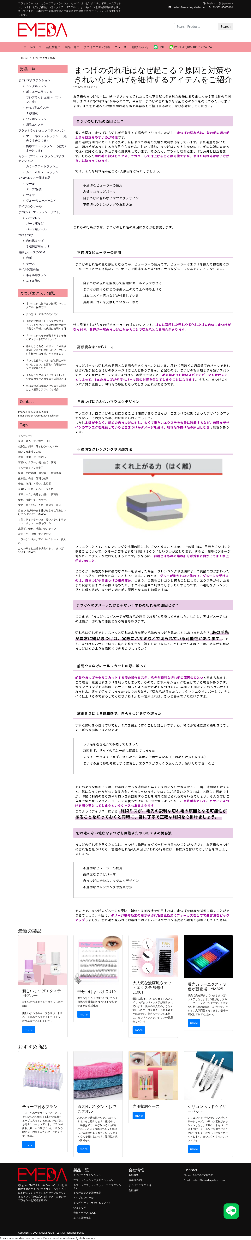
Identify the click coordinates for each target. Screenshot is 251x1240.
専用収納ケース (146, 1106)
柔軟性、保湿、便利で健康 (33, 478)
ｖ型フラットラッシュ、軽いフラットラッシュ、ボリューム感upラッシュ (42, 521)
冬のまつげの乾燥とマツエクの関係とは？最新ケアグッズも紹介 (46, 387)
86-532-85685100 (223, 7)
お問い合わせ (140, 47)
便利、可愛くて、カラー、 (33, 499)
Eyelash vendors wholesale (59, 1238)
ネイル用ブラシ (36, 275)
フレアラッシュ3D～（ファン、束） (44, 99)
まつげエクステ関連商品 (34, 178)
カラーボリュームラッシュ (43, 172)
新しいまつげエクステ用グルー (41, 993)
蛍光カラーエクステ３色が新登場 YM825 (207, 986)
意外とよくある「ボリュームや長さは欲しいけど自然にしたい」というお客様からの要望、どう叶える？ (46, 349)
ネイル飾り (33, 281)
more (29, 1029)
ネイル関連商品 (28, 269)
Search (226, 26)
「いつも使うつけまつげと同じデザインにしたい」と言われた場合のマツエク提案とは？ (46, 364)
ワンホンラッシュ (37, 119)
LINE (159, 47)
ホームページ (32, 47)
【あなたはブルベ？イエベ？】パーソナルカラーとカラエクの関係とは (46, 377)
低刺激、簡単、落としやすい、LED (38, 446)
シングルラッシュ (37, 86)
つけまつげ (25, 235)
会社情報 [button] (52, 47)
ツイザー (32, 195)
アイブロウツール (30, 206)
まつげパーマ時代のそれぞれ (42, 314)
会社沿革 (133, 1190)
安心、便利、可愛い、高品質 (34, 483)
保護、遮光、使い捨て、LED (34, 441)
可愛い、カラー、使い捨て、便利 (37, 462)
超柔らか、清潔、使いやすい (34, 534)
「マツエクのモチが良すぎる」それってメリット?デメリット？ (46, 337)
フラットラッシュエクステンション (41, 130)
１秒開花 (32, 113)
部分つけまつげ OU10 (96, 991)
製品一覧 (27, 69)
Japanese (227, 3)
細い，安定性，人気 (29, 451)
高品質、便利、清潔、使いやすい (37, 528)
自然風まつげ (35, 241)
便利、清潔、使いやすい (32, 457)
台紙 (29, 258)
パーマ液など (35, 223)
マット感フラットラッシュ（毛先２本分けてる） (46, 138)
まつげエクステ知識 (97, 47)
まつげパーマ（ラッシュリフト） (40, 212)
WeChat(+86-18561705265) (191, 47)
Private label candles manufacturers (21, 1238)
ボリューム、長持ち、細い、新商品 (38, 494)
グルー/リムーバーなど (41, 200)
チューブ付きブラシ (39, 1106)
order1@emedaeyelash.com (189, 7)
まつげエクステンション (34, 80)
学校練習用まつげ (37, 246)
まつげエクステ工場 (139, 1185)
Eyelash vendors (85, 1238)
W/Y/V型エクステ (37, 107)
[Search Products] (196, 26)
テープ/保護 (34, 189)
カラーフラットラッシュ (42, 166)
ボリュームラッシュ (39, 91)
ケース (30, 263)
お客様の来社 (136, 1180)
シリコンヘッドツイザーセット (207, 1109)
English (211, 3)
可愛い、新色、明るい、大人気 (35, 489)
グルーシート (25, 435)
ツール (30, 183)
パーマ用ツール (36, 229)
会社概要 (133, 1175)
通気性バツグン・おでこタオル (96, 1109)
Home (24, 58)
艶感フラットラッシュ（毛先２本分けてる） (46, 148)
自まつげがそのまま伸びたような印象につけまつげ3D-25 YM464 (42, 512)
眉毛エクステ (35, 124)
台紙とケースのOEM (31, 252)
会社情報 (136, 1170)
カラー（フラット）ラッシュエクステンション (41, 158)
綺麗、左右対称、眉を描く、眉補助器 (39, 473)
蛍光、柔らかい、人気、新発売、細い (39, 505)
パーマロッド (35, 218)
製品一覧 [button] (70, 47)
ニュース (120, 47)
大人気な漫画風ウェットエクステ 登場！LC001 (152, 987)
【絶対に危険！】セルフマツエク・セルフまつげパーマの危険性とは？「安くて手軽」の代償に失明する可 (46, 324)
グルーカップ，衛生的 (30, 467)
